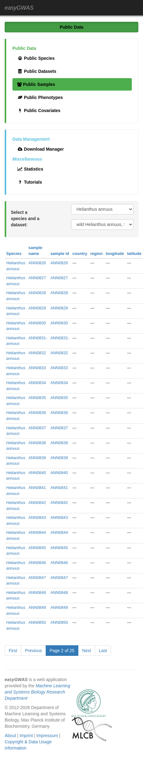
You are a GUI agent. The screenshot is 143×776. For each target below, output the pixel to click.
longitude (115, 253)
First (13, 650)
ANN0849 (37, 607)
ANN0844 (37, 532)
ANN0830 (37, 323)
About (10, 735)
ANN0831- (37, 338)
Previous (33, 650)
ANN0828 (37, 292)
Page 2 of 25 (62, 650)
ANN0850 (37, 622)
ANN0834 (37, 382)
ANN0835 (37, 397)
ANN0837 (37, 428)
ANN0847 (37, 577)
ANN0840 (37, 472)
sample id (59, 253)
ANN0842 (37, 502)
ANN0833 (37, 367)
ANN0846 (37, 562)
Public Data (71, 27)
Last (103, 650)
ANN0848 (37, 592)
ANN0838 (37, 442)
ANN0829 (37, 308)
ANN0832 (37, 352)
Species (13, 253)
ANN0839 (37, 457)
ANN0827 (37, 277)
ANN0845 (37, 547)
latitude (134, 253)
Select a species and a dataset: (25, 218)
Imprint (26, 735)
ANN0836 (37, 412)
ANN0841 (37, 487)
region (96, 253)
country (79, 253)
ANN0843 (37, 517)
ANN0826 (37, 263)
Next (86, 650)
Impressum (47, 735)
